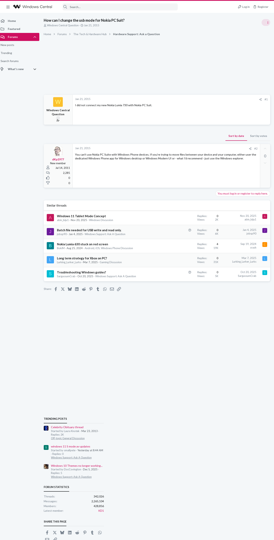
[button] (8, 6)
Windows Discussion (103, 220)
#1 (201, 99)
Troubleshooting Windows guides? (83, 284)
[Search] (117, 6)
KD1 (267, 309)
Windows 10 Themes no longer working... (243, 264)
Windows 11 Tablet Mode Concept (83, 216)
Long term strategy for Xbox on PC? (84, 270)
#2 (191, 148)
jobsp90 (64, 238)
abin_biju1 (65, 220)
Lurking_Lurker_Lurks (71, 273)
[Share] (196, 99)
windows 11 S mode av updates (236, 245)
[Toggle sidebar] (266, 22)
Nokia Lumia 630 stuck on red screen (85, 252)
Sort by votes (194, 136)
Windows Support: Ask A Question (237, 256)
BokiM (63, 256)
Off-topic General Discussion (234, 236)
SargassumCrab (68, 287)
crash (189, 255)
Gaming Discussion (113, 273)
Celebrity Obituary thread (233, 225)
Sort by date (172, 136)
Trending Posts (221, 217)
